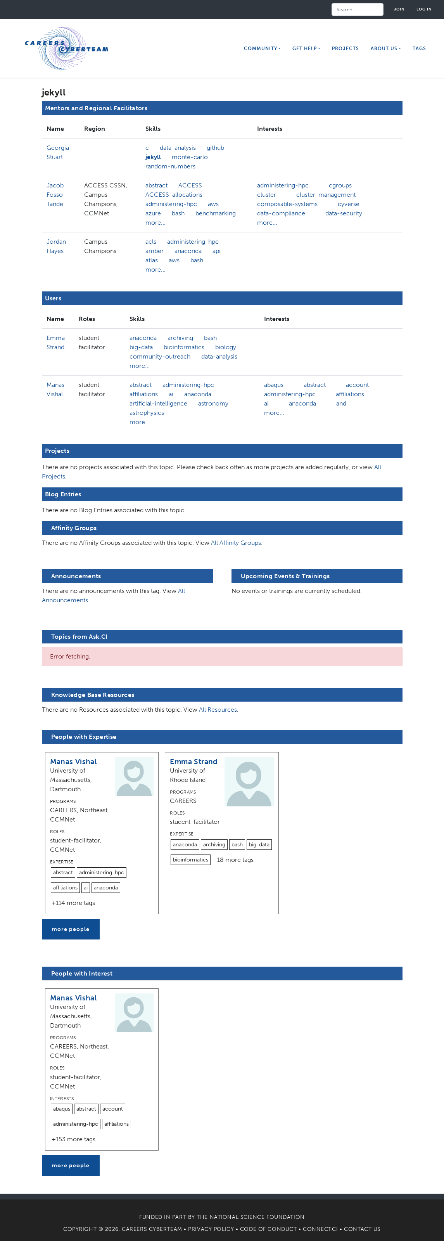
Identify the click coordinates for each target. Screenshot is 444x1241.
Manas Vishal (73, 761)
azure (153, 213)
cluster (266, 194)
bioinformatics (184, 347)
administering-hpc (171, 204)
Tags (419, 48)
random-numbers (170, 166)
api (216, 251)
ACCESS (190, 185)
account (357, 384)
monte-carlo (190, 157)
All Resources (218, 709)
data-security (343, 213)
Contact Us (362, 1229)
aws (213, 204)
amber (154, 251)
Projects (345, 48)
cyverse (348, 204)
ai (171, 394)
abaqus (273, 384)
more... (155, 222)
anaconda (188, 251)
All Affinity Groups (236, 542)
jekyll (153, 157)
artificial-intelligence (158, 403)
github (215, 147)
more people (71, 929)
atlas (151, 260)
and (341, 403)
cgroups (340, 185)
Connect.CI (320, 1229)
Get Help (304, 48)
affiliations (144, 394)
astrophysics (147, 412)
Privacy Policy (211, 1229)
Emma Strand (194, 761)
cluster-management (326, 194)
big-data (141, 347)
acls (150, 241)
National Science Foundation (257, 1217)
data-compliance (281, 213)
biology (225, 347)
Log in (424, 9)
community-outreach (160, 356)
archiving (180, 337)
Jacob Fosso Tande (55, 195)
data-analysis (178, 147)
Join (399, 9)
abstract (156, 185)
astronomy (213, 403)
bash (178, 213)
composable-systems (287, 204)
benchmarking (215, 213)
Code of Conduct (268, 1229)
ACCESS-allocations (173, 194)
